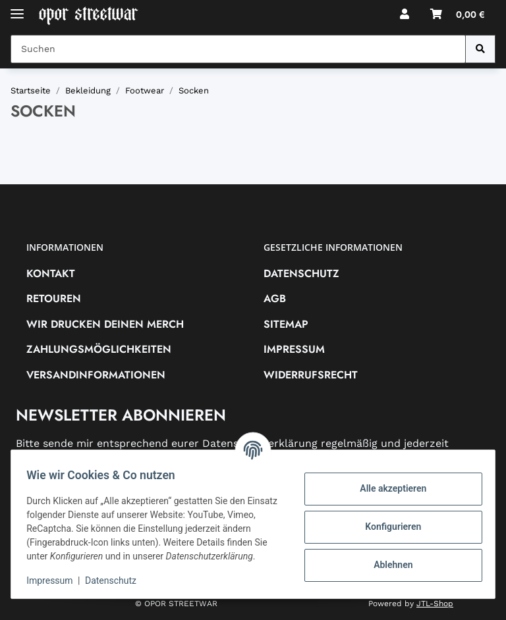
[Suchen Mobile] (238, 49)
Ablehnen (387, 558)
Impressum (294, 349)
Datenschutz (301, 273)
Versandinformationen (95, 374)
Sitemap (286, 324)
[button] (404, 14)
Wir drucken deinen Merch (105, 324)
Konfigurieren (387, 520)
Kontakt (50, 273)
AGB (275, 298)
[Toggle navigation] (17, 8)
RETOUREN (53, 298)
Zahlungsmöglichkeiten (98, 349)
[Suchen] (480, 49)
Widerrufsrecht (311, 374)
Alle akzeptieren (387, 482)
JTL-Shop (434, 603)
